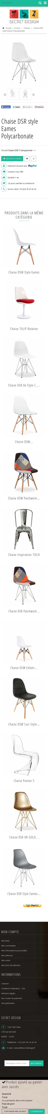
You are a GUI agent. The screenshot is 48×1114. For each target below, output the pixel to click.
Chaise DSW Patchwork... (24, 498)
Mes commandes (8, 945)
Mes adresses (7, 955)
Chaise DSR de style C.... (24, 385)
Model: (4, 150)
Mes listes (5, 941)
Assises (17, 28)
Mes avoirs (5, 960)
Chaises (27, 28)
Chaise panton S (24, 780)
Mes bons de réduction (10, 965)
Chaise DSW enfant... (24, 668)
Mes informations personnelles (14, 950)
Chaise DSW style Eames (24, 272)
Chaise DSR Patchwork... (24, 611)
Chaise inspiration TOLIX (24, 554)
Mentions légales (8, 993)
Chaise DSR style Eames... (24, 893)
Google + (27, 107)
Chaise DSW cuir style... (24, 724)
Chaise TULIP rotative (24, 329)
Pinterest (39, 107)
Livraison (5, 983)
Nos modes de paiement (11, 998)
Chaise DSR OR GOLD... (24, 837)
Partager (6, 107)
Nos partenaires (8, 1003)
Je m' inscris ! (36, 1063)
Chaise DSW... (24, 441)
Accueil (7, 28)
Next (33, 94)
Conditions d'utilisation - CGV (13, 988)
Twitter (16, 107)
